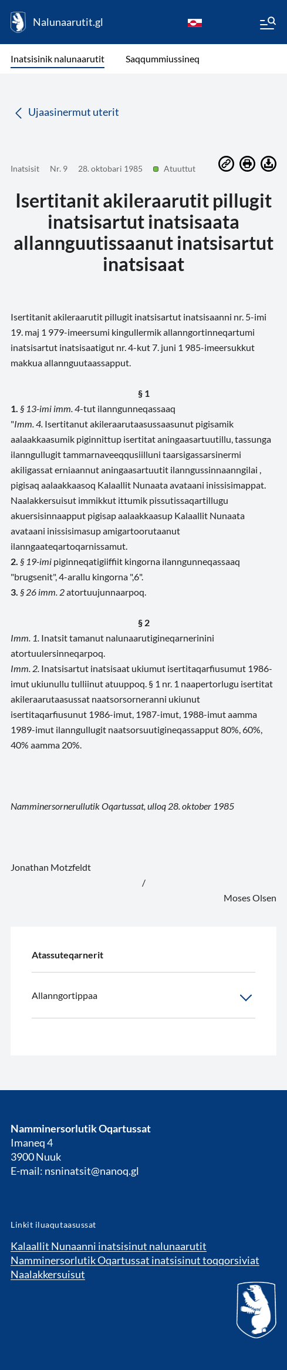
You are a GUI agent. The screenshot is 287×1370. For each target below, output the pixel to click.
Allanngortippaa (143, 997)
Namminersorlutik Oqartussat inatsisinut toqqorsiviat (135, 1260)
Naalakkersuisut (48, 1274)
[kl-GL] (195, 22)
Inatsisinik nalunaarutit (57, 58)
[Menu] (267, 24)
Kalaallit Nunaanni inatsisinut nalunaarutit (109, 1245)
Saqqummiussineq (163, 58)
